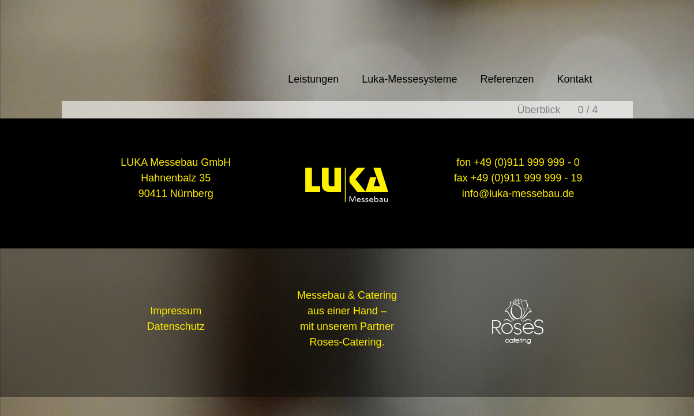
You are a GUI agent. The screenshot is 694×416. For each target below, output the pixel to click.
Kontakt (574, 79)
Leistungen (313, 79)
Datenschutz (176, 326)
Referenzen (507, 79)
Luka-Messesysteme (409, 79)
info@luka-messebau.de (518, 193)
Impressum (175, 311)
